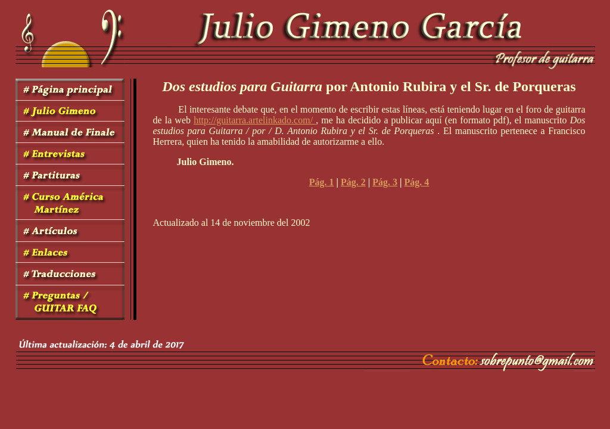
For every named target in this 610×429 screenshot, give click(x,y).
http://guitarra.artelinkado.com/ (255, 120)
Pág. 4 (417, 182)
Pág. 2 (353, 182)
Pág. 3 (384, 182)
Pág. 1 (321, 182)
